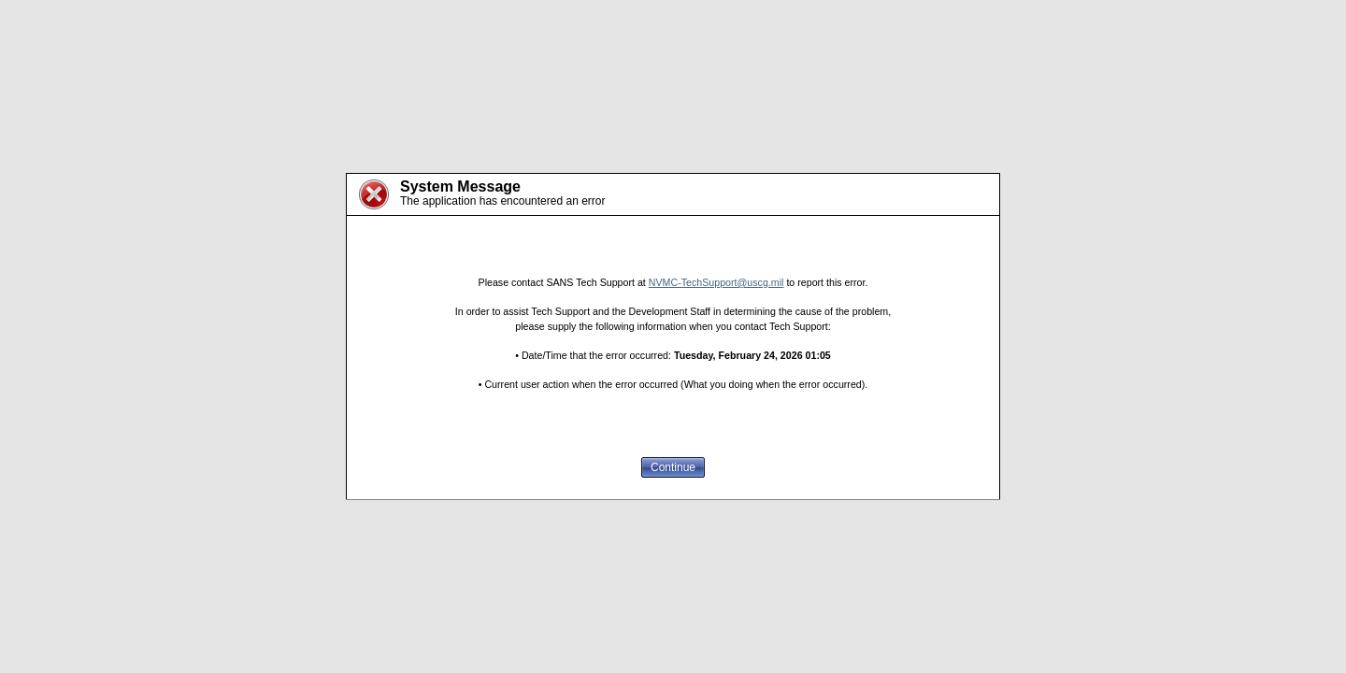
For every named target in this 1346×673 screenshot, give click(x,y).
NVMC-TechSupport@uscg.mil (716, 282)
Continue (673, 467)
